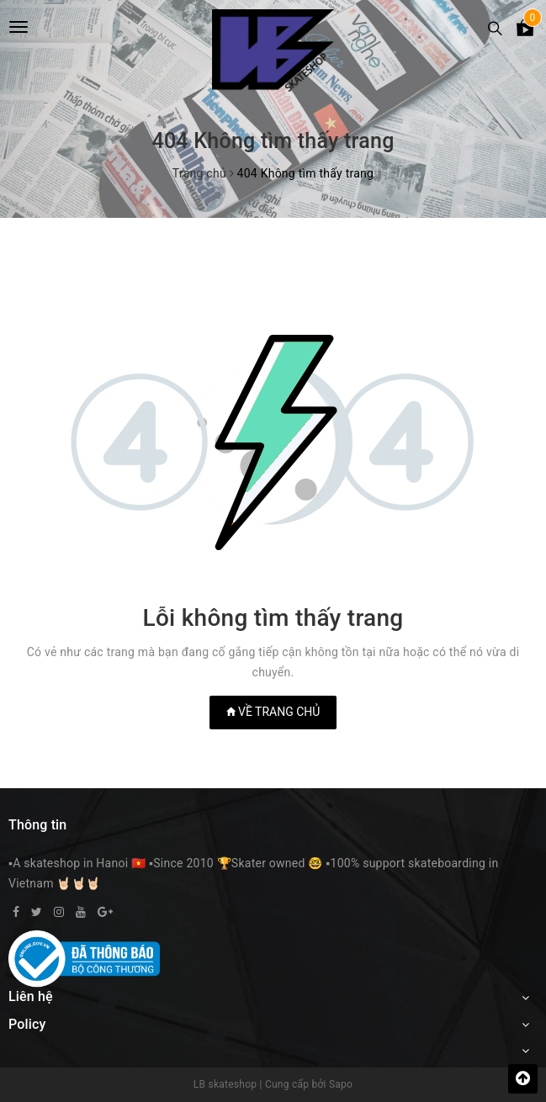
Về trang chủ (273, 711)
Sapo (341, 1084)
